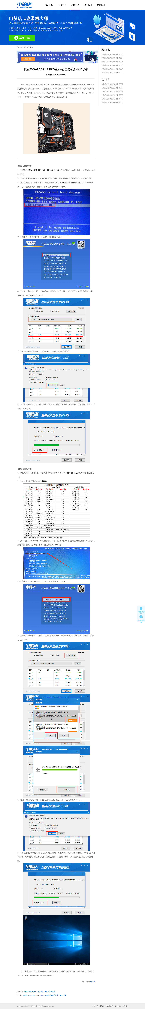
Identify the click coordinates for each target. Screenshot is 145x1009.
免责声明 (95, 1006)
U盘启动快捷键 (69, 183)
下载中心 (62, 5)
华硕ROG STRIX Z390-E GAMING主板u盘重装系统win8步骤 (44, 995)
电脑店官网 (109, 1006)
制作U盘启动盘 (53, 170)
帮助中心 (75, 5)
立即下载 (22, 38)
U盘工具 (49, 5)
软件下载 (118, 1006)
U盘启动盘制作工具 (37, 170)
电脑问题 (101, 5)
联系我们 (125, 1006)
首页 (25, 47)
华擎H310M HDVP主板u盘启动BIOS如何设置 (39, 992)
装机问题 (88, 5)
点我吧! (28, 59)
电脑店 (92, 982)
